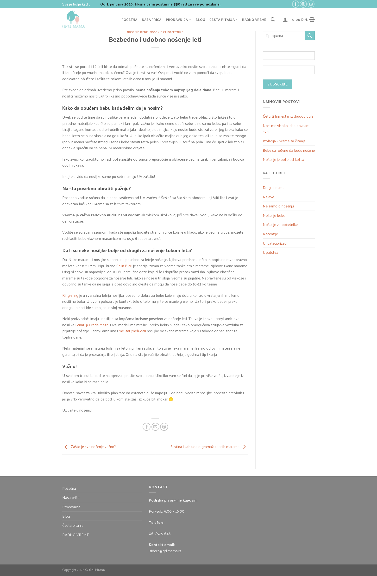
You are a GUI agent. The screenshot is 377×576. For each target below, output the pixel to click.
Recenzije (270, 233)
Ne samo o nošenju (278, 205)
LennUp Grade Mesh (91, 324)
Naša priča (152, 19)
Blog (200, 19)
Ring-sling (70, 295)
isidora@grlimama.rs (165, 550)
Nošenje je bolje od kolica (283, 159)
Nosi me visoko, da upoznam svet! (286, 128)
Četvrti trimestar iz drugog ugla (288, 116)
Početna (129, 19)
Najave (268, 196)
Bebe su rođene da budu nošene (289, 150)
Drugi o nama (273, 187)
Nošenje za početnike (166, 32)
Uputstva (270, 252)
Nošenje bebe (137, 32)
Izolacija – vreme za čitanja (284, 140)
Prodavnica (178, 19)
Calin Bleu (124, 265)
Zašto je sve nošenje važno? (89, 446)
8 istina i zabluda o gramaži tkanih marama (209, 446)
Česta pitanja (223, 19)
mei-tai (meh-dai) (132, 330)
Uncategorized (275, 243)
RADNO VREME (254, 19)
